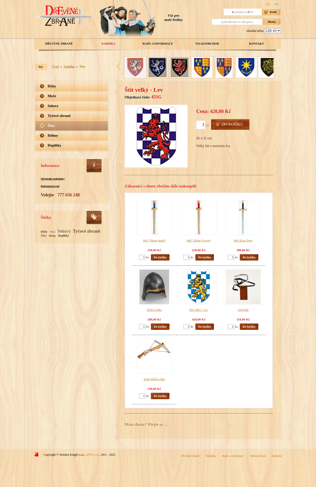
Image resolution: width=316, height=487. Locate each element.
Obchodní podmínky (53, 178)
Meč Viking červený (199, 240)
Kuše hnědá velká (154, 379)
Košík (273, 11)
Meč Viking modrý (154, 240)
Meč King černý (243, 240)
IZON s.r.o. (92, 454)
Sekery (53, 106)
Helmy (53, 135)
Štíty (82, 66)
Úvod (55, 66)
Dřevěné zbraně (59, 43)
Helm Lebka (154, 310)
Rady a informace (158, 43)
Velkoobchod (207, 43)
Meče (52, 96)
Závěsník (243, 310)
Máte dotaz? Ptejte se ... (146, 424)
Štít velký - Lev (199, 310)
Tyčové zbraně (59, 116)
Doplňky (54, 145)
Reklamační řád (50, 186)
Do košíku (232, 124)
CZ (268, 4)
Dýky (52, 86)
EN (276, 4)
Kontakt (256, 43)
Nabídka (108, 43)
